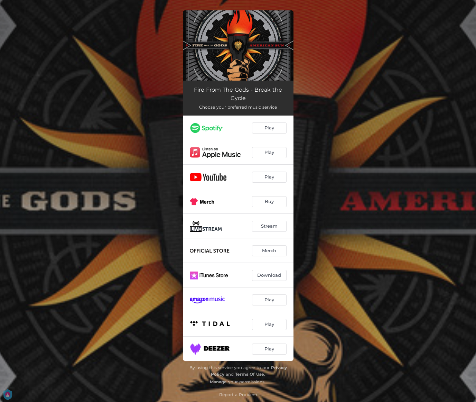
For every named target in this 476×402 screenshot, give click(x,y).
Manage (218, 381)
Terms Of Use (249, 374)
